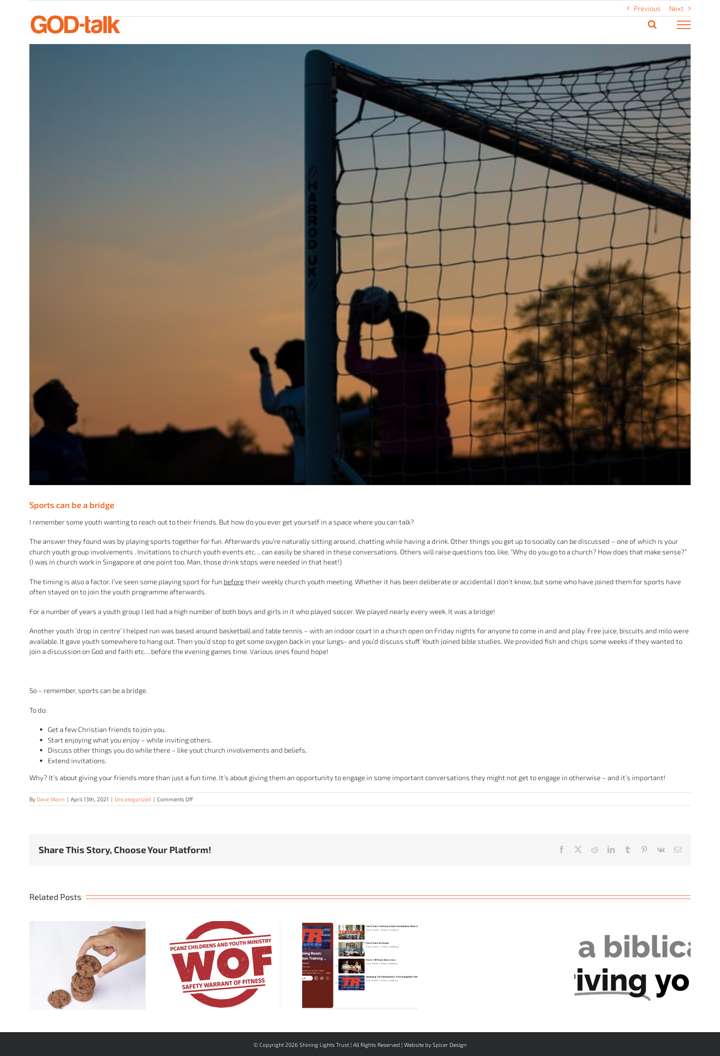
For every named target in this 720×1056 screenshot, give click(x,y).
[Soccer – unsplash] (360, 264)
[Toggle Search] (652, 24)
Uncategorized (133, 799)
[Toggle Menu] (684, 25)
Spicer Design (450, 1044)
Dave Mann (51, 799)
